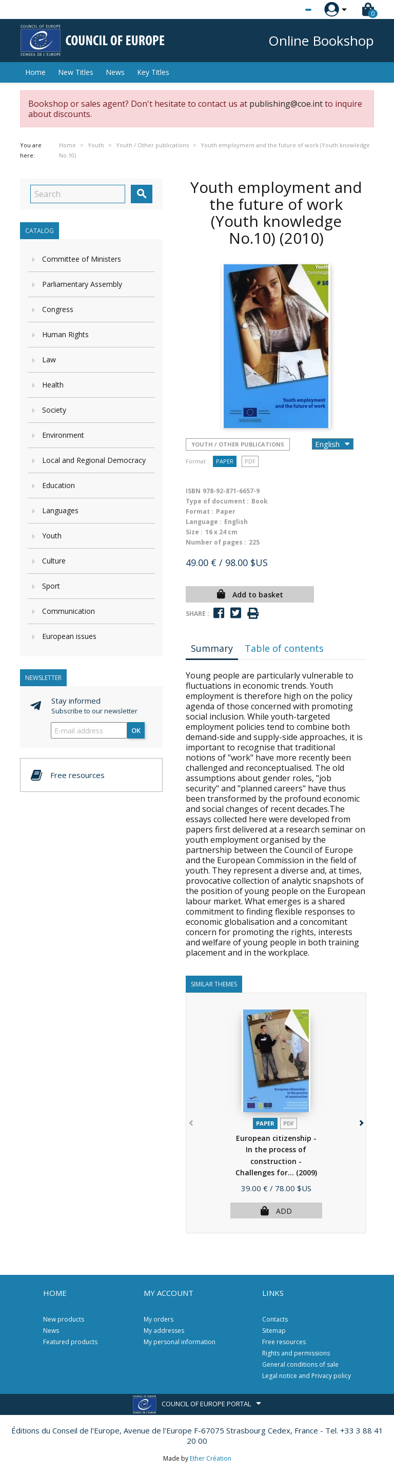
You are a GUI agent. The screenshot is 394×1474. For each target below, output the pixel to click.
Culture (54, 561)
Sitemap (274, 1330)
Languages (60, 510)
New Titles (75, 72)
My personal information (179, 1341)
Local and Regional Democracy (94, 460)
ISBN (193, 491)
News (115, 72)
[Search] (77, 194)
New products (63, 1319)
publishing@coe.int (286, 103)
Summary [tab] (212, 648)
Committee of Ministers (81, 259)
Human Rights (65, 334)
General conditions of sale (300, 1364)
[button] (360, 1121)
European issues (69, 636)
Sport (51, 586)
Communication (68, 611)
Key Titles (153, 72)
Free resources (284, 1341)
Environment (63, 435)
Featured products (70, 1341)
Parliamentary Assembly (82, 284)
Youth (52, 535)
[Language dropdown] (289, 10)
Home (35, 72)
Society (54, 410)
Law (49, 359)
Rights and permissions (296, 1353)
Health (53, 385)
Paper (224, 461)
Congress (57, 309)
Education (58, 485)
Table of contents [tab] (284, 648)
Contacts (275, 1319)
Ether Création (210, 1458)
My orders (158, 1319)
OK (136, 730)
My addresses (164, 1330)
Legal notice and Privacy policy (306, 1375)
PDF (250, 461)
